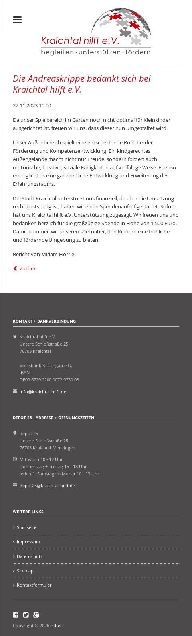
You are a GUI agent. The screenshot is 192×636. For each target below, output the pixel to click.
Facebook (16, 615)
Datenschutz (29, 556)
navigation (17, 19)
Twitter (26, 615)
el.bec (56, 625)
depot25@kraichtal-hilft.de (47, 485)
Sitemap (25, 571)
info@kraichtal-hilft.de (43, 392)
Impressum (28, 542)
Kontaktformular (34, 585)
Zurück (28, 268)
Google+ (36, 615)
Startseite (26, 527)
